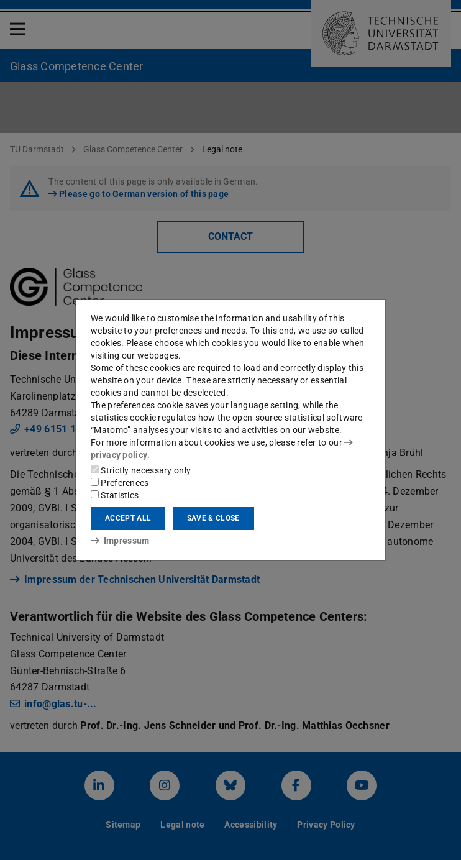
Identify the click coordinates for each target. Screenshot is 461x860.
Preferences (120, 483)
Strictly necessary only (141, 470)
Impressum (120, 541)
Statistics (115, 495)
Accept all (128, 518)
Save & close (213, 518)
